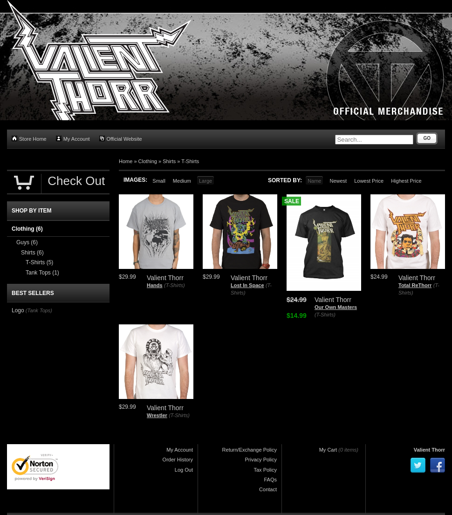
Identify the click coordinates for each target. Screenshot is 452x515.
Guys (27, 242)
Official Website (120, 139)
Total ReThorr (414, 285)
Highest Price (406, 181)
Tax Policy (265, 470)
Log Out (184, 470)
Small (158, 181)
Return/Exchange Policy (249, 450)
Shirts (169, 161)
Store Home (29, 139)
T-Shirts (190, 161)
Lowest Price (369, 181)
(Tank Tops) (39, 310)
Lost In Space (247, 285)
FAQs (270, 479)
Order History (178, 459)
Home (125, 161)
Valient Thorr (429, 450)
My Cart (328, 450)
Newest (338, 181)
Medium (182, 181)
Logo (18, 310)
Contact (268, 489)
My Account (73, 139)
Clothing (147, 161)
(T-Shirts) (174, 285)
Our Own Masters (336, 307)
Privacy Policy (261, 459)
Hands (155, 285)
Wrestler (157, 415)
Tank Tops (42, 272)
